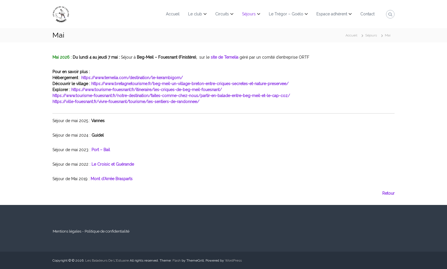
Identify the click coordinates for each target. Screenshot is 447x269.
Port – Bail (101, 149)
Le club (195, 14)
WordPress (233, 260)
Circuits (222, 14)
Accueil (173, 14)
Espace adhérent (331, 14)
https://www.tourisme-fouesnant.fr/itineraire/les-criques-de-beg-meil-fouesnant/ (146, 89)
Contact (367, 14)
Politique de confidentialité (107, 231)
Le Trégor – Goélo (286, 14)
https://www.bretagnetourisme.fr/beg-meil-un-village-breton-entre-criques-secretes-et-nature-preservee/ (189, 83)
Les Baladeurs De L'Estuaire (107, 260)
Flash (176, 260)
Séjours (249, 14)
